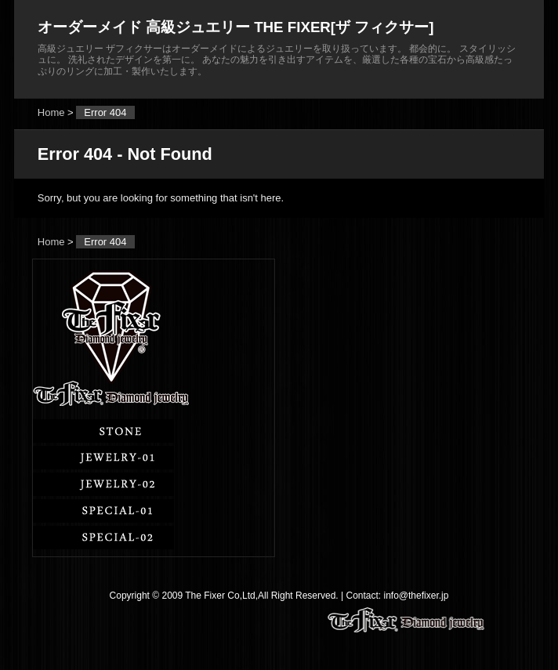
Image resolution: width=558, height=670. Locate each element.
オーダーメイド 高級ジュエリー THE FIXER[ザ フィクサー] (236, 27)
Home (51, 112)
